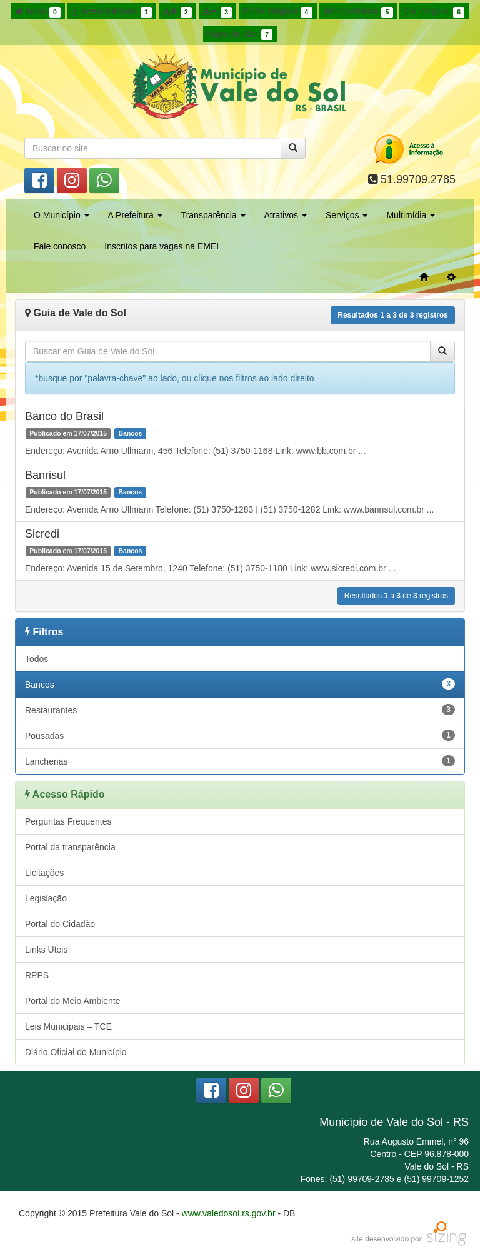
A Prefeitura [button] (135, 215)
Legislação (46, 898)
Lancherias (240, 760)
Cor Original (433, 12)
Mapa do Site (240, 34)
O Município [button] (61, 215)
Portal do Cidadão (60, 924)
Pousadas (240, 735)
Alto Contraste (358, 12)
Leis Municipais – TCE (68, 1026)
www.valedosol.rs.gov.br (229, 1213)
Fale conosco (60, 246)
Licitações (44, 873)
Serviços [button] (347, 215)
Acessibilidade (111, 12)
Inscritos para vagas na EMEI (161, 246)
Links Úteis (46, 950)
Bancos (240, 684)
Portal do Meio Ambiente (73, 1001)
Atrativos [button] (285, 215)
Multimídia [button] (410, 215)
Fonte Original (277, 12)
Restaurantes (240, 709)
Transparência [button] (213, 215)
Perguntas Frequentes (68, 821)
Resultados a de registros (393, 315)
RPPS (37, 975)
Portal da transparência (70, 847)
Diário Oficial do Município (76, 1052)
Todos (36, 659)
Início (38, 12)
